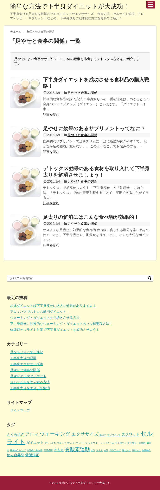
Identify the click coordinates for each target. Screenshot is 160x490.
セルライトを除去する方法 (30, 382)
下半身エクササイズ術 (26, 364)
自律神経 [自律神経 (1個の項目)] (146, 450)
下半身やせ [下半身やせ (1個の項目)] (121, 443)
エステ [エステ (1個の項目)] (103, 434)
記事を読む (51, 114)
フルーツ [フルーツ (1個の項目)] (61, 443)
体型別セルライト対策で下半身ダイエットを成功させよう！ (54, 329)
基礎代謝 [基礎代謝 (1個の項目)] (48, 450)
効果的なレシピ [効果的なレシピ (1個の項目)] (18, 450)
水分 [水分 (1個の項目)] (93, 450)
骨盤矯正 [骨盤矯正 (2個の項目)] (32, 455)
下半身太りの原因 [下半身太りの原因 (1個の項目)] (136, 443)
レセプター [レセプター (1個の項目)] (94, 443)
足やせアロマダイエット (28, 376)
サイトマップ (20, 410)
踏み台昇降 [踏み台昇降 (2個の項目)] (15, 455)
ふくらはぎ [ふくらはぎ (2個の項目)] (15, 434)
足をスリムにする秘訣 (26, 352)
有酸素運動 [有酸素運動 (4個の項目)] (77, 449)
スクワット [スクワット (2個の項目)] (130, 434)
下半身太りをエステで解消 (30, 388)
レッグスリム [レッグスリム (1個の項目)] (107, 443)
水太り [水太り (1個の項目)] (99, 450)
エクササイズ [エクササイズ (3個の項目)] (85, 434)
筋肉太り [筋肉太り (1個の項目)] (126, 450)
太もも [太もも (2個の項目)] (58, 450)
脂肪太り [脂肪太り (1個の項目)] (136, 450)
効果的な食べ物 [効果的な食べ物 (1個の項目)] (35, 450)
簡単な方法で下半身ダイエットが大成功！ (69, 6)
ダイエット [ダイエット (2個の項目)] (35, 443)
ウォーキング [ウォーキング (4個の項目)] (55, 434)
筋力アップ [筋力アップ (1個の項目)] (115, 450)
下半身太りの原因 (23, 358)
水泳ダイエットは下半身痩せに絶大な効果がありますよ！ (53, 305)
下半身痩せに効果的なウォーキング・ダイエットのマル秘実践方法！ (61, 323)
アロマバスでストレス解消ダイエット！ (40, 311)
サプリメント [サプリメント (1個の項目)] (114, 434)
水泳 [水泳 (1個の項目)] (106, 450)
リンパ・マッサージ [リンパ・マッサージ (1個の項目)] (77, 443)
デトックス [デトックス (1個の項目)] (50, 443)
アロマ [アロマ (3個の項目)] (32, 434)
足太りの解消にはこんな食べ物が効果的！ (91, 217)
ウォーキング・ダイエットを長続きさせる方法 (44, 317)
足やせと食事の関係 (82, 93)
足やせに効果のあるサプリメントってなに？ (94, 128)
